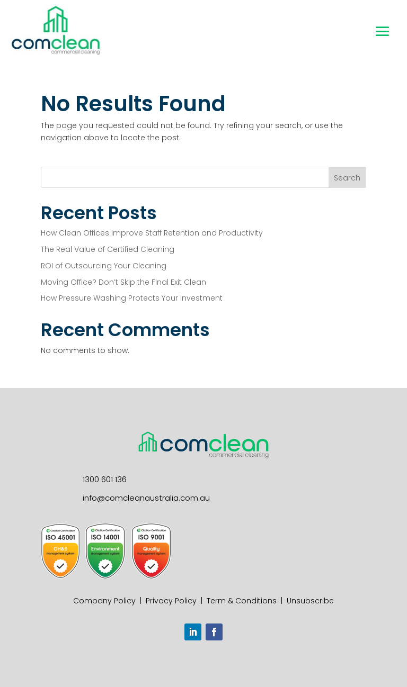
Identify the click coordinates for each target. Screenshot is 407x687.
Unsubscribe (310, 600)
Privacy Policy (171, 600)
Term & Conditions (242, 600)
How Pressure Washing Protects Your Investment (134, 298)
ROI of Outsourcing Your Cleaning (103, 265)
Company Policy (104, 600)
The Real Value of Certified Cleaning (107, 249)
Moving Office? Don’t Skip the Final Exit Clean (123, 282)
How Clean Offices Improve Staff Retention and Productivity (152, 233)
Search (347, 178)
